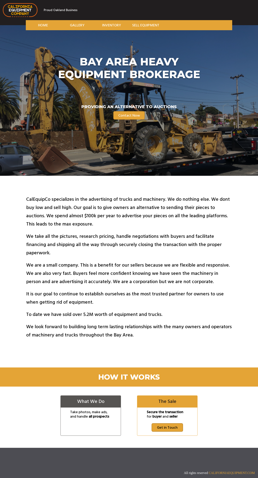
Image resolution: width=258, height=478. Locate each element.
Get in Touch (167, 427)
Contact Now (129, 115)
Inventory (111, 25)
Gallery (77, 25)
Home (43, 25)
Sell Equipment (145, 25)
